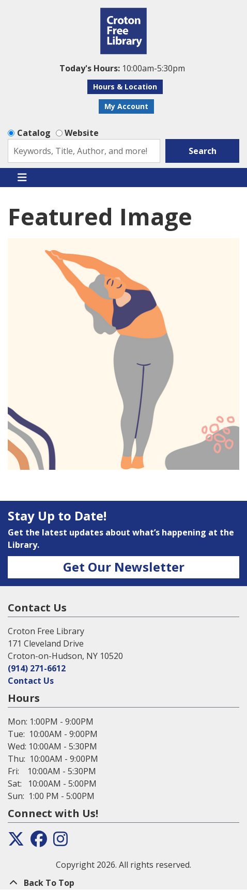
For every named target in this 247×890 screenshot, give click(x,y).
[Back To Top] (123, 882)
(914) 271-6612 (37, 668)
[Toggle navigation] (22, 178)
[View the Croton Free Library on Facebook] (38, 842)
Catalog (34, 133)
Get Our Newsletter (123, 566)
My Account (126, 106)
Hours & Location (125, 86)
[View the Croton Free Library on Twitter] (16, 842)
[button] (122, 68)
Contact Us (31, 680)
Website (82, 133)
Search (203, 151)
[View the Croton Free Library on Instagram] (60, 842)
